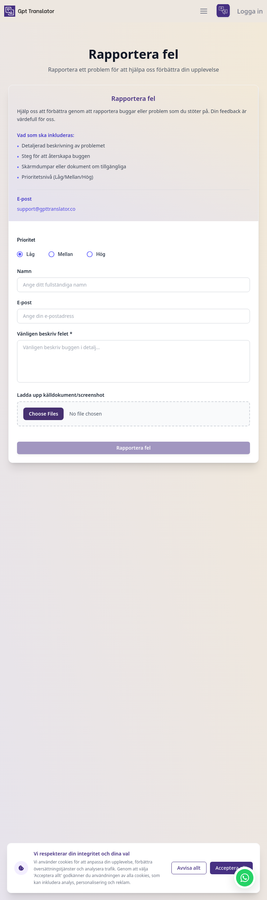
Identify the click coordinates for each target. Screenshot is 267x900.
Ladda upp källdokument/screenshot (60, 395)
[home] (29, 11)
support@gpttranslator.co (46, 209)
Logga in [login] (250, 11)
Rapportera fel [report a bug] (133, 447)
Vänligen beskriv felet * (44, 333)
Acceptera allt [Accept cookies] (231, 868)
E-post (24, 302)
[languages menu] (223, 11)
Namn (24, 271)
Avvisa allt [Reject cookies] (189, 868)
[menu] (203, 11)
